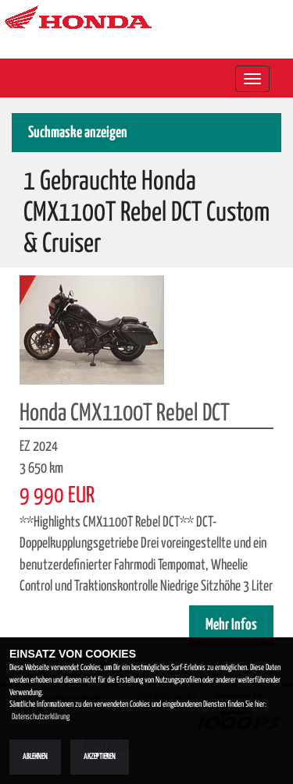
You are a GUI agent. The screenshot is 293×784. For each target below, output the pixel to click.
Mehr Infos (231, 625)
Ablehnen (35, 757)
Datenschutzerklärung (41, 717)
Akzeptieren (100, 757)
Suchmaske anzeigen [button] (77, 133)
